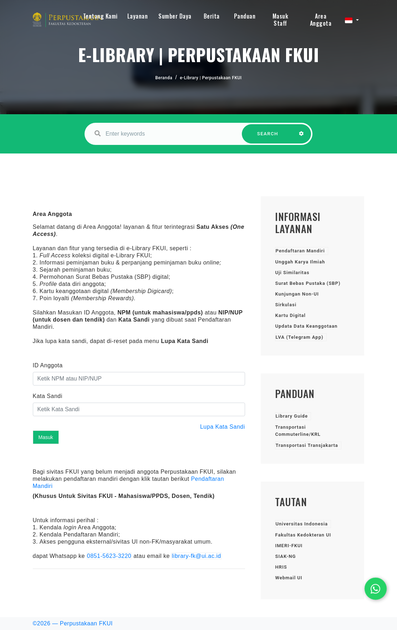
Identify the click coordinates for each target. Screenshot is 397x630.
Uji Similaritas (292, 272)
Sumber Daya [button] (175, 16)
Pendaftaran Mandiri (300, 250)
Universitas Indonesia (301, 523)
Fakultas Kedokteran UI (303, 535)
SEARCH (267, 137)
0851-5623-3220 (109, 556)
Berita (212, 16)
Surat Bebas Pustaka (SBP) (307, 283)
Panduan (245, 16)
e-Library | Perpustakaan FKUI (211, 77)
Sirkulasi (285, 304)
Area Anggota (321, 19)
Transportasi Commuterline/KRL (297, 430)
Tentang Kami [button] (100, 16)
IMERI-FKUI (288, 545)
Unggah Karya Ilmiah (300, 261)
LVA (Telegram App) (299, 337)
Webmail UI (288, 577)
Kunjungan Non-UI (297, 294)
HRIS (281, 567)
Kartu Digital (290, 315)
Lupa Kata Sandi (222, 427)
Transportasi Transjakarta (306, 445)
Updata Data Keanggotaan (306, 326)
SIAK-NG (285, 556)
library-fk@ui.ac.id (196, 556)
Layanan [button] (137, 16)
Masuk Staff (281, 19)
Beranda (163, 77)
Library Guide (291, 416)
